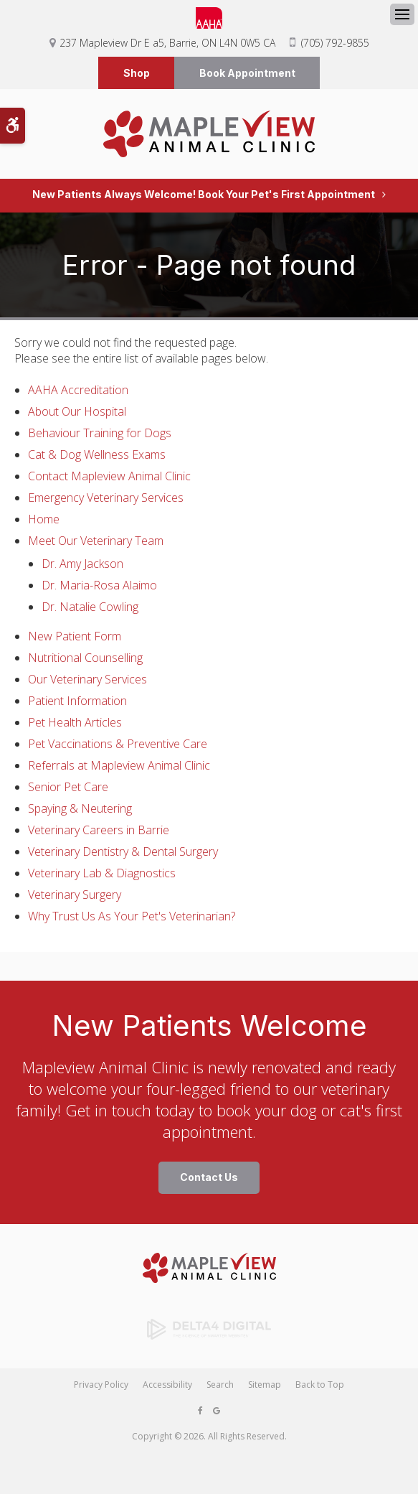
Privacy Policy (101, 1385)
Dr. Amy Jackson (82, 564)
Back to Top (319, 1385)
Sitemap (264, 1385)
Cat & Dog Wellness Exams (97, 455)
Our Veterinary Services (87, 680)
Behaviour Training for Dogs (99, 434)
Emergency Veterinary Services (106, 498)
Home (44, 520)
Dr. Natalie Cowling (90, 607)
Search (220, 1385)
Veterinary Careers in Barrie (98, 831)
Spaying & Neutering (80, 809)
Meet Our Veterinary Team (95, 541)
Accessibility (167, 1385)
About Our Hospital (77, 412)
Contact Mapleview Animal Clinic (109, 477)
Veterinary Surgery (74, 895)
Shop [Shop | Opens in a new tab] (136, 73)
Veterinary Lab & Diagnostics (102, 874)
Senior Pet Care (68, 787)
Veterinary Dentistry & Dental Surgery (123, 852)
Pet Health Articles (75, 723)
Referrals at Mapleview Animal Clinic (119, 766)
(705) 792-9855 (335, 43)
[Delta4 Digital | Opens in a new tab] (209, 1329)
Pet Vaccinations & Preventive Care (117, 744)
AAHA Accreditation (78, 390)
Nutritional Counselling (85, 658)
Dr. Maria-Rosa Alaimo (99, 586)
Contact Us (209, 1178)
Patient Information (77, 701)
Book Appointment (247, 73)
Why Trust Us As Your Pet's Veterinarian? (131, 917)
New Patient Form (74, 637)
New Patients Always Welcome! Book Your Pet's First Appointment (203, 195)
